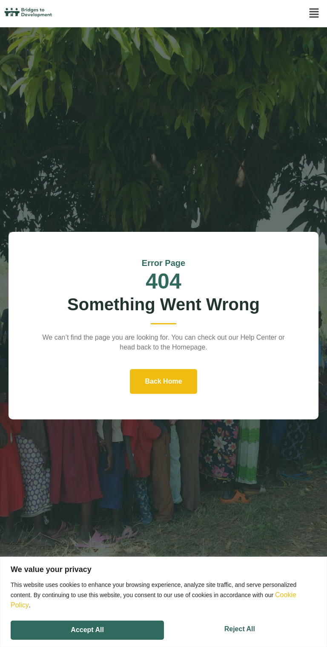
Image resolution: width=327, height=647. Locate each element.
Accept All (240, 626)
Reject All (85, 626)
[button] (314, 13)
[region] (163, 600)
